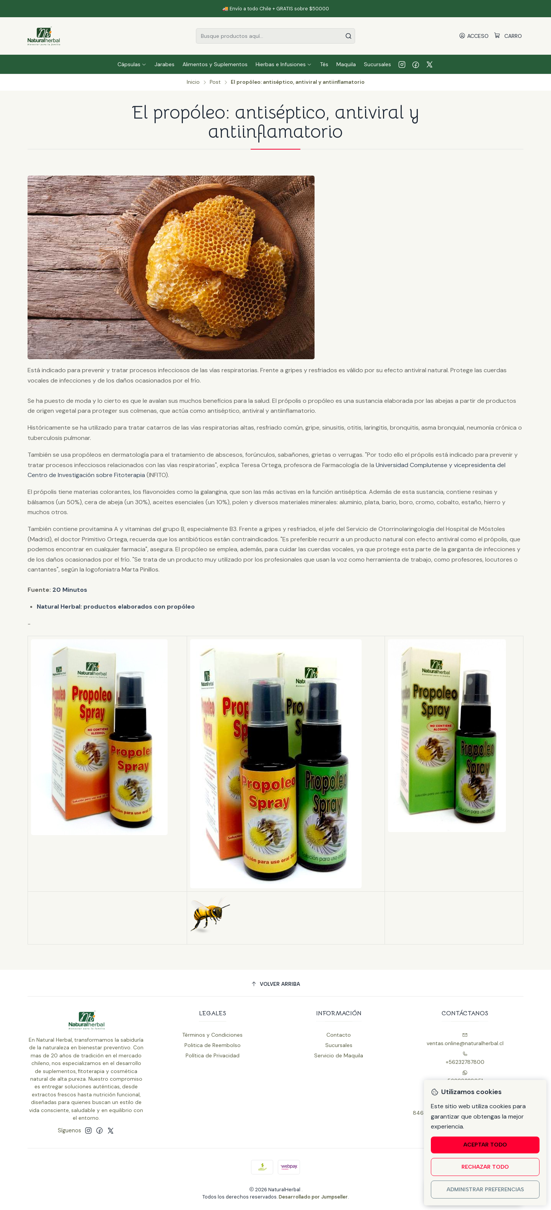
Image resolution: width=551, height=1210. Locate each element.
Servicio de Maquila (338, 1055)
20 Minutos (69, 590)
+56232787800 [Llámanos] (465, 1058)
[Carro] (507, 36)
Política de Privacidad (213, 1055)
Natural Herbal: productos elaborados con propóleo (116, 607)
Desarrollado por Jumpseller (313, 1197)
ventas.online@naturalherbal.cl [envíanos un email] (465, 1039)
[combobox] (275, 36)
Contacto (338, 1034)
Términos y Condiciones (212, 1034)
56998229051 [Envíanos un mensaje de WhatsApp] (465, 1077)
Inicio (193, 82)
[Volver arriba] (275, 984)
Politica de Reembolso (212, 1045)
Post (215, 82)
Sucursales (338, 1045)
